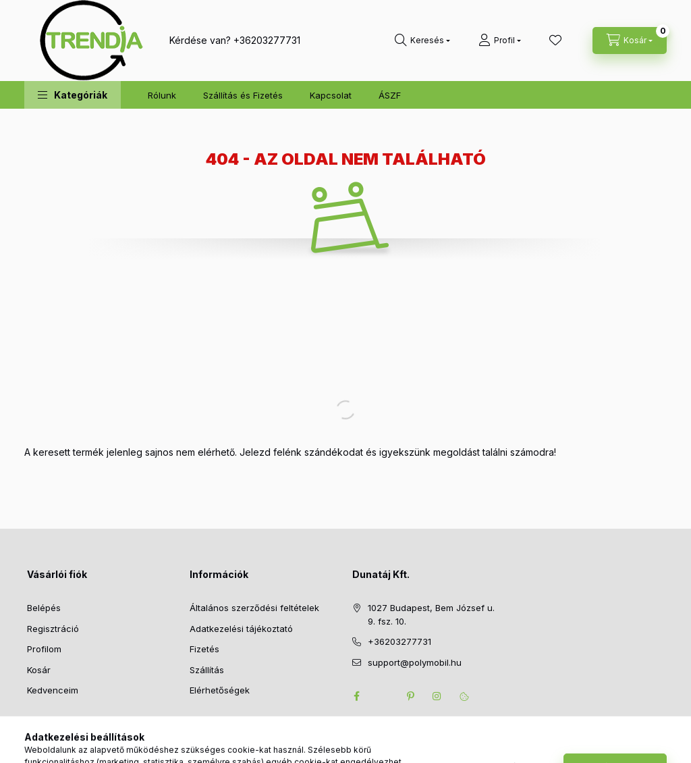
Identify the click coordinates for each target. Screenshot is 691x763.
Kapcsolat (331, 95)
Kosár (39, 669)
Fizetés (204, 648)
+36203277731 (266, 40)
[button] (72, 95)
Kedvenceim (52, 690)
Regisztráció (53, 628)
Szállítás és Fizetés (243, 95)
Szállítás (207, 669)
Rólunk (162, 95)
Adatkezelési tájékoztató (241, 628)
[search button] (422, 40)
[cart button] (629, 40)
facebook (356, 696)
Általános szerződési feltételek (254, 607)
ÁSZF (390, 95)
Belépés (44, 607)
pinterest (410, 696)
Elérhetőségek (220, 690)
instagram (437, 696)
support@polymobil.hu (415, 662)
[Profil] (499, 40)
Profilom (44, 648)
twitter (383, 696)
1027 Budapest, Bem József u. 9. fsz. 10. (431, 614)
